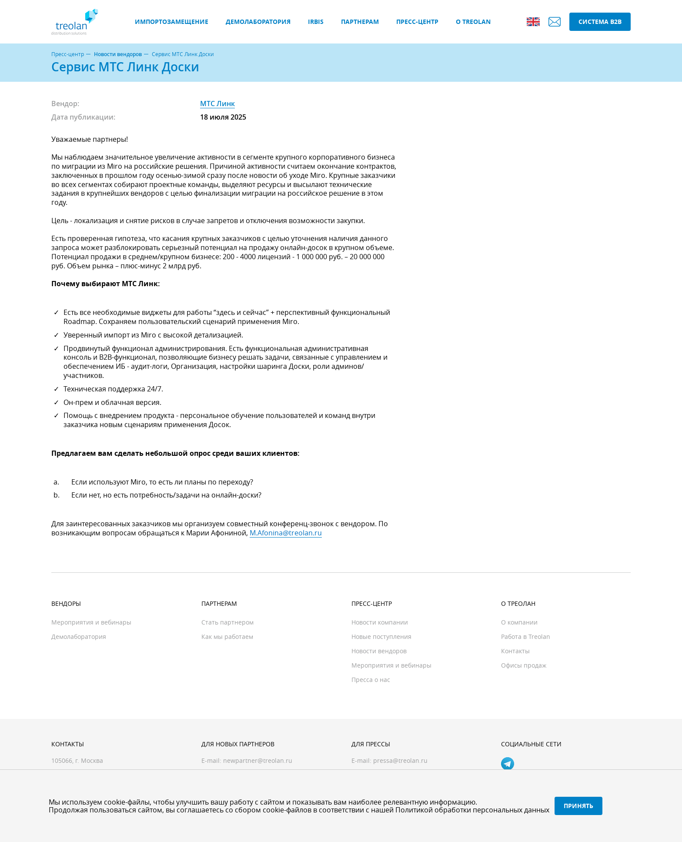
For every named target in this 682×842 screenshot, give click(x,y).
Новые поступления (381, 636)
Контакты (515, 651)
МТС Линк (217, 103)
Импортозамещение (171, 21)
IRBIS (316, 21)
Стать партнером (227, 622)
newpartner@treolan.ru (257, 760)
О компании (519, 622)
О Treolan (473, 21)
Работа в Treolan (525, 636)
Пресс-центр (417, 21)
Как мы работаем (227, 636)
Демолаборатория (258, 21)
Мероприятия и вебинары (91, 622)
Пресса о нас (370, 679)
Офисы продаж (523, 665)
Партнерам (360, 21)
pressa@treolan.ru (400, 760)
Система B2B (600, 21)
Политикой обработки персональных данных (472, 810)
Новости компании (379, 622)
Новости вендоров (118, 54)
